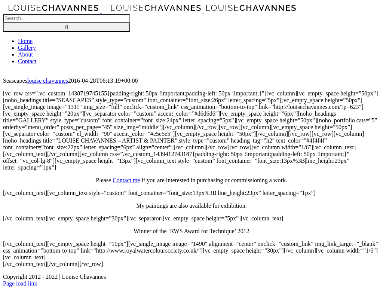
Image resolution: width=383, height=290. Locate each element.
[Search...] (66, 18)
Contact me (126, 180)
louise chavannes (47, 80)
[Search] (66, 27)
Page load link (20, 283)
